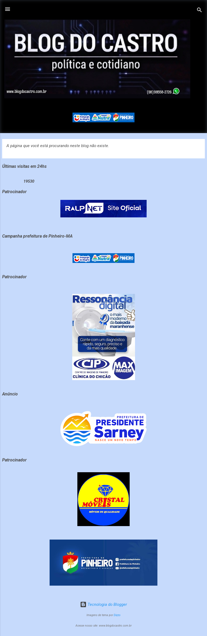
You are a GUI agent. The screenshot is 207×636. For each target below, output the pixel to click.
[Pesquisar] (199, 11)
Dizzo (117, 615)
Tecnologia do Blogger (103, 604)
